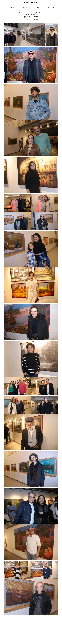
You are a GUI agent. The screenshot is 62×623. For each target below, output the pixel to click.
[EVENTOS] (14, 7)
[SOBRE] (39, 7)
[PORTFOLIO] (51, 7)
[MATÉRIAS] (26, 7)
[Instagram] (32, 618)
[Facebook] (29, 618)
